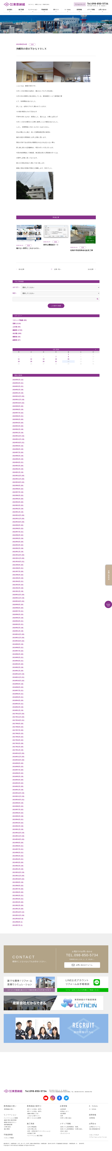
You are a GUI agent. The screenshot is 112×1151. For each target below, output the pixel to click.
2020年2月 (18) (18, 627)
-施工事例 (7, 1129)
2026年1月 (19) (18, 393)
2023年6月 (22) (18, 495)
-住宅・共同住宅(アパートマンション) (38, 1131)
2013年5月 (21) (18, 895)
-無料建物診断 (8, 1124)
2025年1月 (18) (18, 432)
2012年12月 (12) (18, 912)
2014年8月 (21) (18, 846)
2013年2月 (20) (18, 905)
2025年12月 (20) (18, 396)
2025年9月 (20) (18, 406)
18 (19, 361)
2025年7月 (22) (18, 413)
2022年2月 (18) (18, 548)
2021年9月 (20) (18, 565)
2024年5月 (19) (18, 459)
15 (68, 359)
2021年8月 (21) (18, 568)
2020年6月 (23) (18, 614)
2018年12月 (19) (18, 674)
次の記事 (90, 269)
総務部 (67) (17, 340)
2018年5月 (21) (18, 697)
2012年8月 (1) (18, 922)
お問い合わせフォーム (82, 965)
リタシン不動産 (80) (20, 320)
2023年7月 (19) (18, 492)
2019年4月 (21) (18, 661)
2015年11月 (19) (18, 796)
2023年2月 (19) (18, 508)
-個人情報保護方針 (94, 1129)
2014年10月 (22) (18, 839)
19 (31, 361)
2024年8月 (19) (18, 449)
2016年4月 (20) (18, 780)
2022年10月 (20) (18, 522)
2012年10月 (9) (18, 918)
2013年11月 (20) (18, 875)
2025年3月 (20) (18, 426)
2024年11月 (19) (18, 439)
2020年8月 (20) (18, 608)
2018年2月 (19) (18, 707)
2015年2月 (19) (18, 826)
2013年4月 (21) (18, 899)
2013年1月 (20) (18, 909)
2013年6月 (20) (18, 892)
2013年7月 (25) (18, 889)
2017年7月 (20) (18, 730)
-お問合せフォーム (94, 1126)
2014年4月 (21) (18, 859)
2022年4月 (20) (18, 542)
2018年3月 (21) (18, 704)
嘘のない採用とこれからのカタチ (29, 248)
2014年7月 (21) (18, 849)
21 (56, 361)
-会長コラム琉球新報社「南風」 (69, 1126)
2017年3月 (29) (18, 743)
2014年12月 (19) (18, 832)
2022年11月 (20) (18, 518)
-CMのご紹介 (64, 1131)
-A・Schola (92, 1109)
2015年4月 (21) (18, 819)
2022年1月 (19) (18, 551)
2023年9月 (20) (18, 485)
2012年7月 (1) (18, 925)
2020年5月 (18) (18, 618)
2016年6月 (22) (18, 773)
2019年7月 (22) (18, 651)
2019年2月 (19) (18, 667)
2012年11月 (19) (18, 915)
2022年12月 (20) (18, 515)
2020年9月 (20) (18, 604)
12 (31, 359)
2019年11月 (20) (18, 637)
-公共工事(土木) (32, 1129)
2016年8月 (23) (18, 766)
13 (43, 359)
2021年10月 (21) (18, 561)
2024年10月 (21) (18, 442)
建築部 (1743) (17, 330)
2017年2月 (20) (18, 747)
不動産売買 (44, 9)
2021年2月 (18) (18, 588)
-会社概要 (63, 1113)
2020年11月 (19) (18, 598)
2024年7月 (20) (18, 452)
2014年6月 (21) (18, 852)
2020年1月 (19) (18, 631)
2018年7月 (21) (18, 690)
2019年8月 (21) (18, 647)
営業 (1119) (17, 323)
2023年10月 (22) (18, 482)
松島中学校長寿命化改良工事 (81, 250)
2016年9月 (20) (18, 763)
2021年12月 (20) (18, 555)
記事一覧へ (57, 269)
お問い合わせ (102, 9)
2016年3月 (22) (18, 783)
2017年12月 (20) (18, 713)
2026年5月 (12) (18, 380)
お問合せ (92, 1124)
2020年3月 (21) (18, 624)
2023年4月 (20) (18, 502)
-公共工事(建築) (32, 1126)
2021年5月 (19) (18, 578)
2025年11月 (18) (18, 399)
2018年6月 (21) (18, 694)
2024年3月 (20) (18, 465)
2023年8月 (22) (18, 489)
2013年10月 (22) (18, 879)
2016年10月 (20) (18, 760)
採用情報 (79, 9)
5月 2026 (56, 349)
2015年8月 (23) (18, 806)
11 (19, 359)
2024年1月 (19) (18, 472)
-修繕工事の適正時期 (10, 1120)
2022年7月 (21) (18, 532)
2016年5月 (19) (18, 776)
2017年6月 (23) (18, 733)
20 (43, 361)
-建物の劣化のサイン (10, 1122)
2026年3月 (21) (18, 386)
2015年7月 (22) (18, 809)
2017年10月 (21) (18, 720)
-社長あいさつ (64, 1111)
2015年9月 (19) (18, 803)
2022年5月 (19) (18, 538)
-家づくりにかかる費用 (34, 1118)
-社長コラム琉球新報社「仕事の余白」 (71, 1129)
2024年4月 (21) (18, 462)
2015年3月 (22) (18, 823)
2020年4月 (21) (18, 621)
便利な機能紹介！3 (50, 245)
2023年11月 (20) (18, 479)
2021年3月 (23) (18, 585)
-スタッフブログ (94, 1135)
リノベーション (32, 9)
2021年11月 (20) (18, 558)
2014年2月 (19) (18, 866)
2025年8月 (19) (18, 409)
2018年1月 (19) (18, 710)
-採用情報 (92, 1118)
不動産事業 (8, 1135)
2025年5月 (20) (18, 419)
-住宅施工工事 (31, 1133)
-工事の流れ (7, 1126)
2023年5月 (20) (18, 499)
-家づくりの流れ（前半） (34, 1109)
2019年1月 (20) (18, 670)
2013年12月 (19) (18, 872)
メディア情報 (91, 9)
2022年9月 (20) (18, 525)
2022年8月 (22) (18, 528)
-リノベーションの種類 (11, 1118)
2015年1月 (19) (18, 829)
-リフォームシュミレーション (98, 1137)
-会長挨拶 (63, 1109)
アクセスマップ (80, 4)
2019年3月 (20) (18, 664)
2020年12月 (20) (18, 594)
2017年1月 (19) (18, 750)
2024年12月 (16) (18, 436)
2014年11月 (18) (18, 836)
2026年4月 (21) (18, 383)
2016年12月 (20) (18, 753)
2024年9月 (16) (18, 446)
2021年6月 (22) (18, 575)
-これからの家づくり (33, 1115)
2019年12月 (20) (18, 634)
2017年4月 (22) (18, 740)
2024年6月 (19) (18, 456)
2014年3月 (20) (18, 862)
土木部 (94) (17, 327)
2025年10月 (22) (18, 403)
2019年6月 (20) (18, 654)
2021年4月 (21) (18, 581)
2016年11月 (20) (18, 756)
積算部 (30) (17, 337)
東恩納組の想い (10, 1106)
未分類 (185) (17, 333)
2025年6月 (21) (18, 416)
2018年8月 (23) (18, 687)
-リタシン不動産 (9, 1138)
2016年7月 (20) (18, 770)
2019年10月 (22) (18, 641)
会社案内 (9, 9)
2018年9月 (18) (18, 684)
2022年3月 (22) (18, 545)
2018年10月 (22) (18, 680)
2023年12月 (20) (18, 475)
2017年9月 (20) (18, 723)
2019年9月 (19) (18, 644)
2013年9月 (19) (18, 882)
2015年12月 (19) (18, 793)
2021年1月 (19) (18, 591)
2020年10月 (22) (18, 601)
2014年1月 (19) (18, 869)
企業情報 (63, 1106)
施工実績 (21, 9)
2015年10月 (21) (18, 799)
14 (56, 359)
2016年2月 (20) (18, 786)
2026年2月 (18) (18, 389)
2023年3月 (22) (18, 505)
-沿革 (61, 1115)
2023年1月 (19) (18, 512)
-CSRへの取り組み (65, 1118)
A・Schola (68, 9)
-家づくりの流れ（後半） (34, 1111)
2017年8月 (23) (18, 727)
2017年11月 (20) (18, 717)
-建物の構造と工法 (32, 1113)
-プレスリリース (65, 1133)
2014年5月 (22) (18, 856)
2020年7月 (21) (18, 611)
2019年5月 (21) (18, 657)
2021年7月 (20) (18, 571)
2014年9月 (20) (18, 842)
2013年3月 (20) (18, 902)
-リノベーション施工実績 (34, 1135)
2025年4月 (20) (18, 422)
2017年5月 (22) (18, 737)
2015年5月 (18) (18, 816)
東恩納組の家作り (34, 1106)
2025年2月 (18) (18, 429)
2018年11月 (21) (18, 677)
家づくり (56, 9)
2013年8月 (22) (18, 885)
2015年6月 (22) (18, 813)
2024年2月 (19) (18, 469)
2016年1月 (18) (18, 790)
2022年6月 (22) (18, 535)
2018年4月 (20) (18, 700)
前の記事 (21, 269)
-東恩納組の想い (9, 1109)
